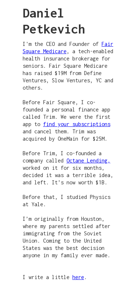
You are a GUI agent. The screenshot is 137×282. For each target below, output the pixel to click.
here (78, 277)
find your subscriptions (76, 124)
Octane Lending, (88, 160)
